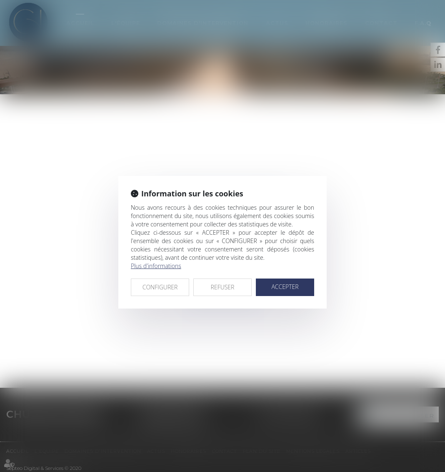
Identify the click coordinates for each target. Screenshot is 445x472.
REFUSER (223, 287)
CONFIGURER (160, 287)
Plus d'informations (156, 266)
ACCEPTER (284, 287)
